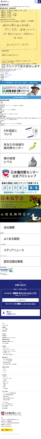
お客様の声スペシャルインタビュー (9, 337)
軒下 (6, 77)
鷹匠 (4, 386)
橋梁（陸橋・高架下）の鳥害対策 (9, 364)
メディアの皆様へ (5, 402)
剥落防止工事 (6, 396)
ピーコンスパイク (8, 74)
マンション (7, 76)
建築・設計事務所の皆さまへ (9, 398)
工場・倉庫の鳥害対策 (7, 359)
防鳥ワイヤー (6, 383)
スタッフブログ (5, 325)
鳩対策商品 (4, 375)
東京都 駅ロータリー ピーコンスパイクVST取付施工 (11, 123)
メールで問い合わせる (21, 300)
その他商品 (5, 388)
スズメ (4, 372)
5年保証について (6, 352)
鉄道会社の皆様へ (6, 399)
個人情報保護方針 (5, 408)
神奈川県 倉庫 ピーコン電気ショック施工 (8, 114)
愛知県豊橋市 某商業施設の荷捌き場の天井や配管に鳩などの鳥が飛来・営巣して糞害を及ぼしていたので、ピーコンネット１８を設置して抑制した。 (20, 118)
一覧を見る (2, 106)
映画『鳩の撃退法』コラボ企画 (7, 405)
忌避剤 (4, 385)
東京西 (6, 73)
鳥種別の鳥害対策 (5, 339)
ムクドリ (5, 370)
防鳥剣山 (5, 380)
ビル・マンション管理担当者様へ (9, 393)
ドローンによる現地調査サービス (7, 403)
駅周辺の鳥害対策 (6, 362)
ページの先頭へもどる (4, 274)
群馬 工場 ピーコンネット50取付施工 (8, 109)
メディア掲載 (4, 329)
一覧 (1, 102)
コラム (3, 323)
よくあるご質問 (5, 343)
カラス (4, 368)
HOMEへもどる (3, 273)
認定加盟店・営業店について (7, 341)
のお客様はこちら (11, 312)
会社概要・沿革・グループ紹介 (9, 351)
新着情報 (4, 327)
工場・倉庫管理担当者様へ (8, 394)
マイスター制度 (4, 406)
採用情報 (6, 429)
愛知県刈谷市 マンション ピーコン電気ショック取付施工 (11, 105)
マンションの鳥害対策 (7, 360)
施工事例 (4, 334)
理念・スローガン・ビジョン (9, 349)
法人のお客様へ (5, 391)
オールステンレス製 (7, 378)
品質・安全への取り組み (8, 354)
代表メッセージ (6, 347)
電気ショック (6, 381)
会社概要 (4, 346)
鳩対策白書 (4, 331)
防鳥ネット (5, 376)
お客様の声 (4, 335)
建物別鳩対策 (4, 357)
